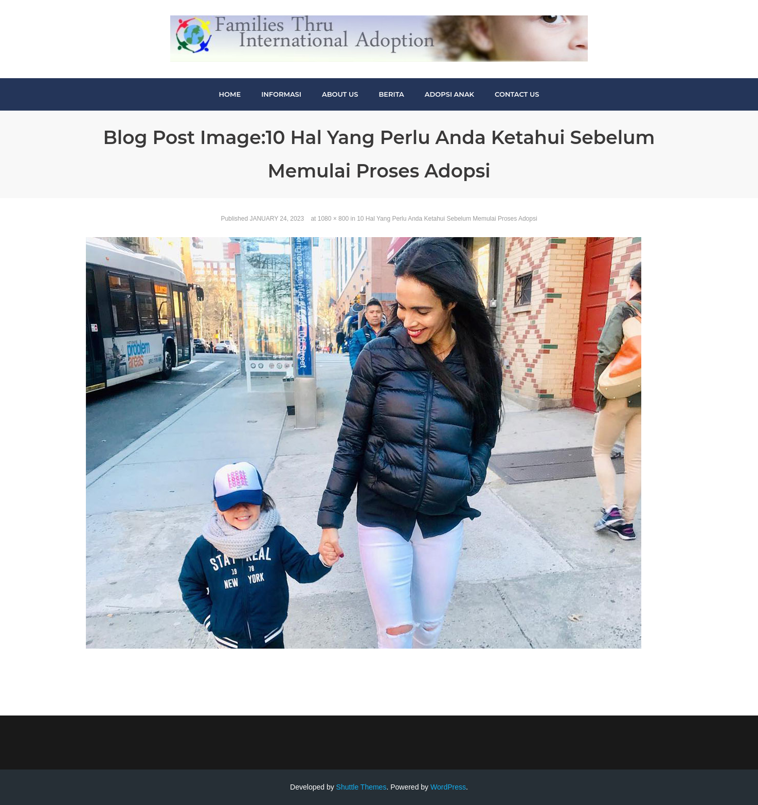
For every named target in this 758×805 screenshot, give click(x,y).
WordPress (448, 787)
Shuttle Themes (361, 787)
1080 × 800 (333, 218)
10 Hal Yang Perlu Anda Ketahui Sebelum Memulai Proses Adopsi (447, 218)
